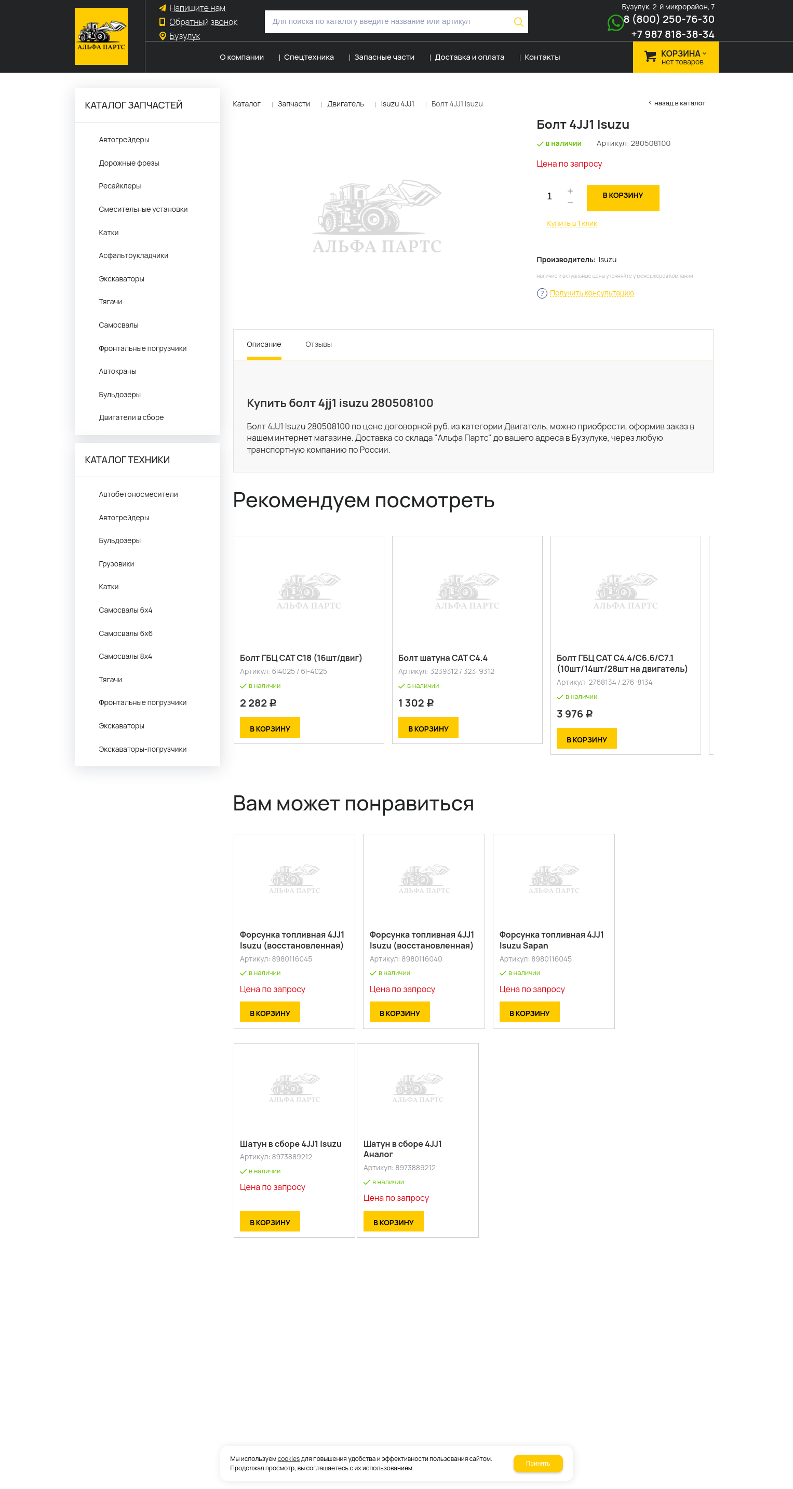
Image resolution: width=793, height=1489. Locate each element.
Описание (264, 344)
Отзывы (318, 344)
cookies (289, 1458)
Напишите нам (198, 8)
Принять (538, 1463)
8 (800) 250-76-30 (669, 19)
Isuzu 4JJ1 (397, 104)
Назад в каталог (680, 103)
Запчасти (294, 104)
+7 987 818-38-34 (673, 34)
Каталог (247, 104)
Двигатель (345, 104)
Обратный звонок (204, 22)
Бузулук (185, 36)
